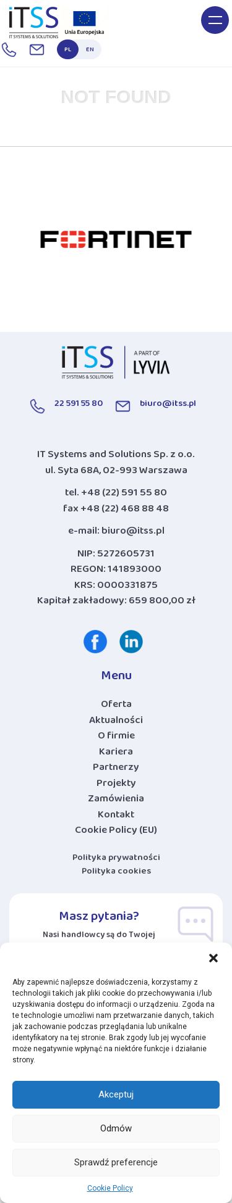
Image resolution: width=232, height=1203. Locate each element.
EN (90, 51)
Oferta (116, 707)
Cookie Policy (110, 1188)
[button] (213, 958)
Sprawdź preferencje (116, 1162)
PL (67, 51)
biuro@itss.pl (133, 533)
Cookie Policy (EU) (116, 833)
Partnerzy (116, 770)
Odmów (116, 1128)
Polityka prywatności (116, 859)
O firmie (116, 738)
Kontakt (116, 817)
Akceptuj (116, 1094)
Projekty (116, 786)
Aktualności (116, 723)
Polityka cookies (116, 873)
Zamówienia (116, 801)
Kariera (116, 754)
